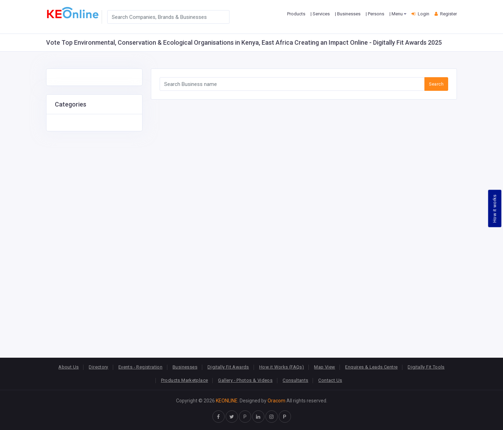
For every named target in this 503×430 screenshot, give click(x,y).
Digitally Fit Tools (426, 367)
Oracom (276, 400)
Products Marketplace (184, 380)
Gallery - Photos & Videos (245, 380)
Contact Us (330, 380)
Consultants (295, 380)
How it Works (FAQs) (281, 367)
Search (436, 84)
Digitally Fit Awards (228, 367)
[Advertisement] (94, 236)
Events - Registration (140, 367)
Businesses (185, 367)
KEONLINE (227, 400)
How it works (494, 208)
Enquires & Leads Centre (371, 367)
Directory (98, 367)
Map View (324, 367)
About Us (68, 367)
